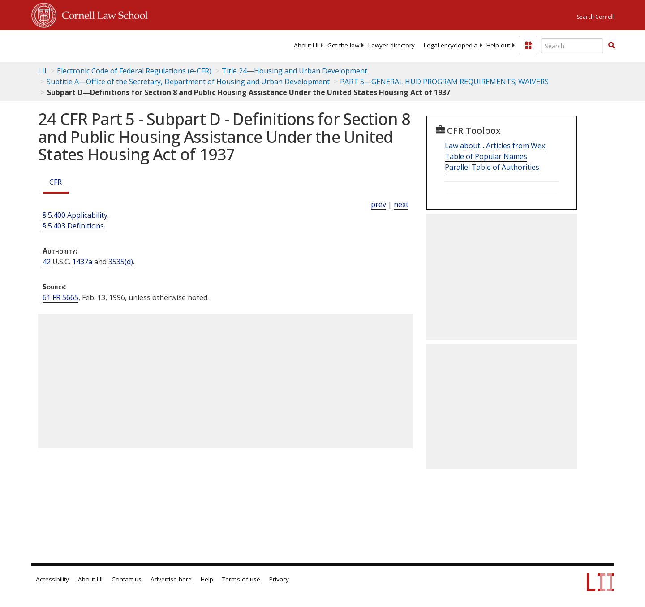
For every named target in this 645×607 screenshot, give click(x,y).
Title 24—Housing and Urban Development (294, 71)
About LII (306, 45)
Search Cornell (595, 17)
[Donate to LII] (528, 45)
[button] (611, 45)
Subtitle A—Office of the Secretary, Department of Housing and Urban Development (188, 81)
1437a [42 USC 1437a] (82, 262)
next (401, 204)
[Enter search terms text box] (572, 45)
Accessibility (52, 579)
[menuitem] (306, 45)
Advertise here (171, 579)
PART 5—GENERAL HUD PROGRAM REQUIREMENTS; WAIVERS (444, 81)
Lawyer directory (391, 45)
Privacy (279, 579)
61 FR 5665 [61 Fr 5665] (60, 297)
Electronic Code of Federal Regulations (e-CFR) (134, 71)
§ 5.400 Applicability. (76, 215)
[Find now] (611, 46)
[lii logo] (132, 45)
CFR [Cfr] (55, 182)
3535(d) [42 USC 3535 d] (120, 262)
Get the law (343, 45)
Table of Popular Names (486, 156)
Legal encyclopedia (450, 45)
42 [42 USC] (47, 262)
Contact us (127, 579)
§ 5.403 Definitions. (74, 226)
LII (42, 71)
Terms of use (241, 579)
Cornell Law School (102, 14)
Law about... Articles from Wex (495, 146)
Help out (498, 45)
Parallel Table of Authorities (492, 167)
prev (378, 204)
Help (207, 579)
